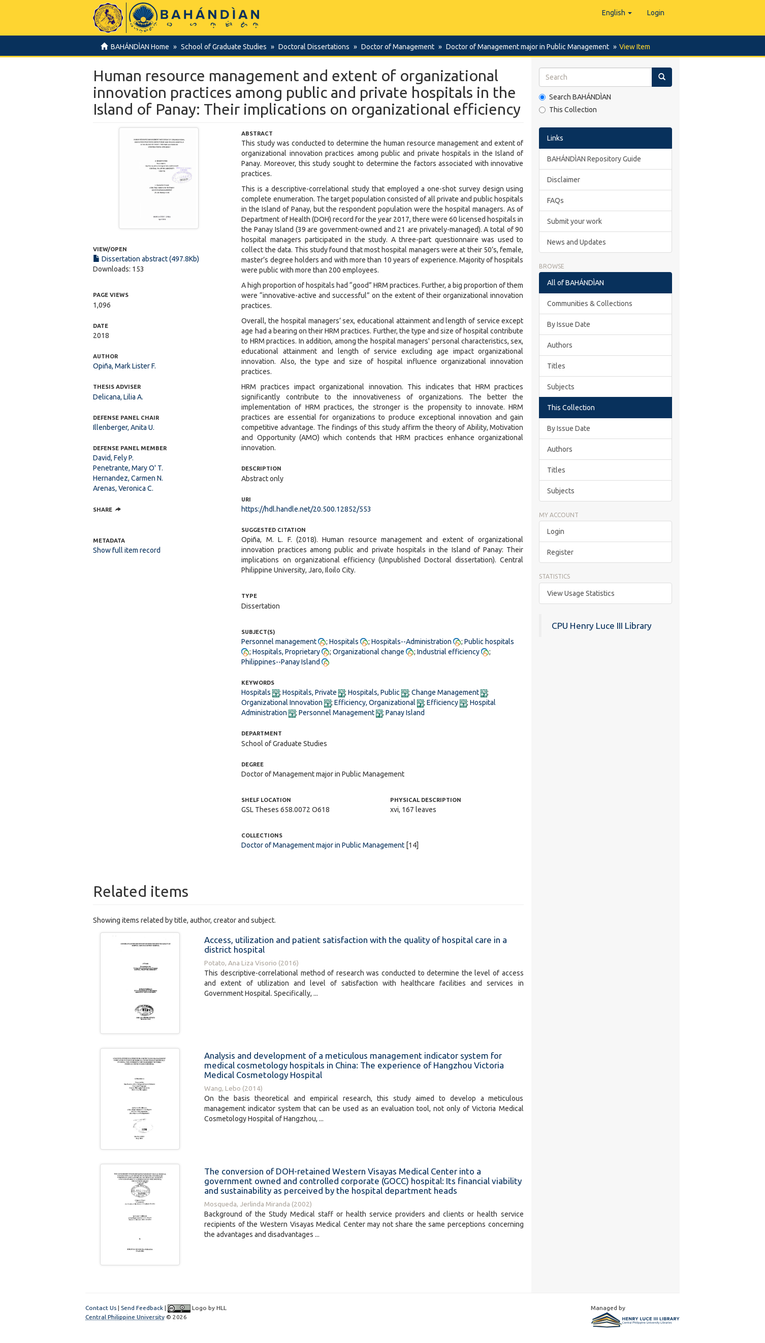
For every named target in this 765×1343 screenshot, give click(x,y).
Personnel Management (336, 713)
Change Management (445, 692)
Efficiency (442, 702)
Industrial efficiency (448, 652)
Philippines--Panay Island (280, 662)
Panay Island (405, 713)
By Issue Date (568, 324)
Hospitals (344, 641)
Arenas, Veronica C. (123, 488)
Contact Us (100, 1307)
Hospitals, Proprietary (286, 652)
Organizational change (368, 652)
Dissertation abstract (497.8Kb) (146, 259)
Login (555, 531)
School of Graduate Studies (222, 47)
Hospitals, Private (309, 692)
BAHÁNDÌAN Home (140, 47)
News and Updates (576, 242)
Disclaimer (563, 180)
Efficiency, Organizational (375, 702)
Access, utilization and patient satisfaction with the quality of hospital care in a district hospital (355, 944)
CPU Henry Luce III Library (602, 625)
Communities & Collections (589, 303)
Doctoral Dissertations (310, 47)
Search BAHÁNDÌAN (575, 97)
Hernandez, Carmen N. (128, 478)
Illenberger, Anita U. (123, 427)
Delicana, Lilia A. (118, 397)
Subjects (561, 387)
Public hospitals (489, 641)
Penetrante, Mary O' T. (128, 468)
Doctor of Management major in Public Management (521, 47)
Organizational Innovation (282, 702)
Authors (559, 345)
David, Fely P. (113, 458)
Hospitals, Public (374, 692)
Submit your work (574, 221)
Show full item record (127, 550)
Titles (556, 366)
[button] (617, 12)
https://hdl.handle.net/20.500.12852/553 (306, 509)
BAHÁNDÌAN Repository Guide (594, 159)
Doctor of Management (393, 47)
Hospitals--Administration (411, 641)
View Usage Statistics (581, 593)
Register (560, 552)
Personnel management (278, 641)
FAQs (555, 200)
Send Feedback (142, 1307)
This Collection (568, 110)
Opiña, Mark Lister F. (124, 366)
